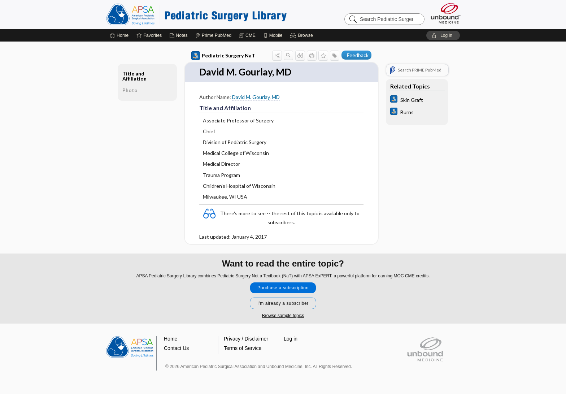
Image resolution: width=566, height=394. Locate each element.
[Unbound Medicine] (446, 13)
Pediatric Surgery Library (196, 14)
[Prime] (213, 35)
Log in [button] (290, 339)
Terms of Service (242, 348)
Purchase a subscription (283, 287)
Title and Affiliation (134, 76)
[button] (302, 35)
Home (170, 339)
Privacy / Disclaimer (246, 339)
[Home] (119, 35)
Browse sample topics (283, 315)
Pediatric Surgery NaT (223, 55)
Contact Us (176, 348)
